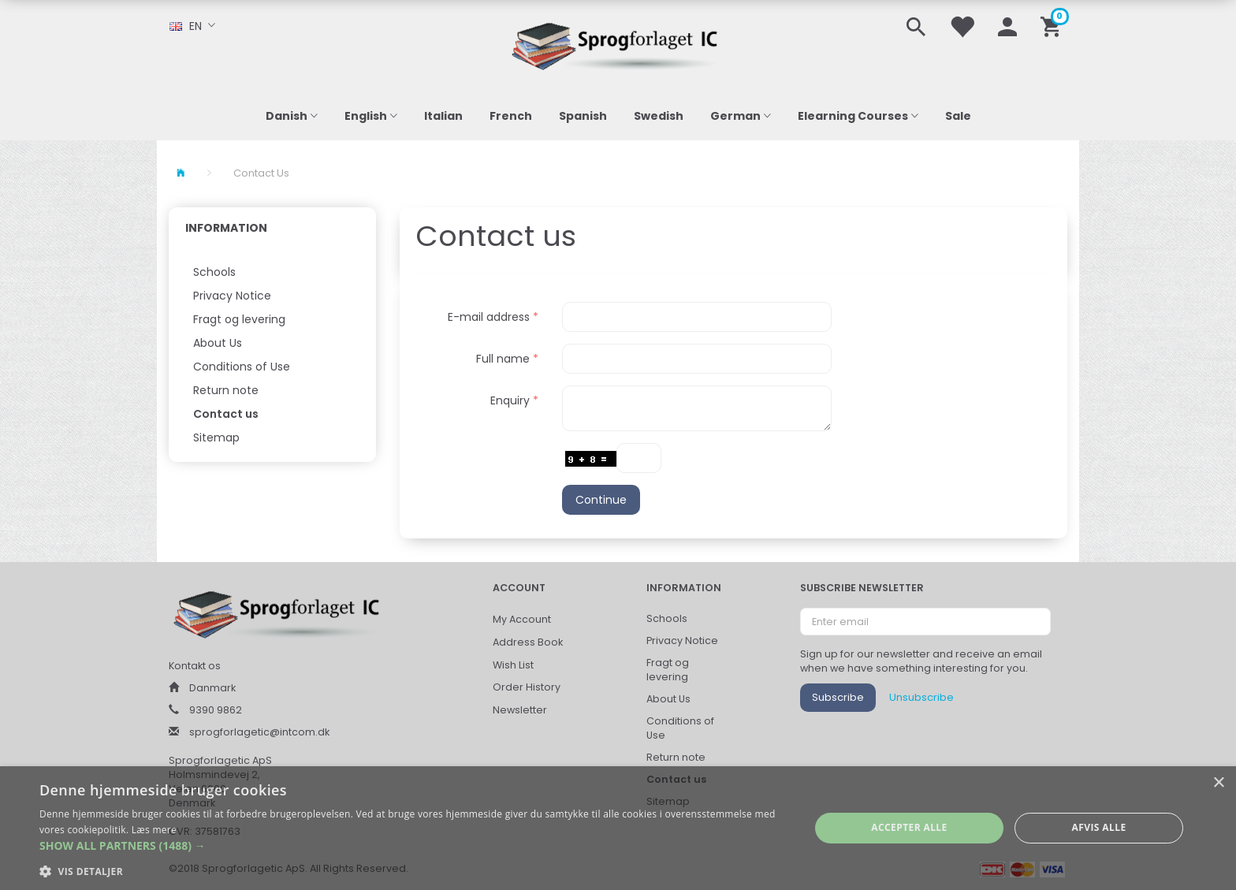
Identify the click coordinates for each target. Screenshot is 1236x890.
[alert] (618, 828)
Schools (214, 272)
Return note (226, 390)
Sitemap (216, 437)
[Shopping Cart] (1053, 25)
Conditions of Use (241, 366)
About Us (217, 343)
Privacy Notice (232, 295)
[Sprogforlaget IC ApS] (618, 43)
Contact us (226, 414)
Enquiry (510, 400)
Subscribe (838, 697)
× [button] (1218, 783)
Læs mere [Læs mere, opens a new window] (154, 829)
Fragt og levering (239, 319)
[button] (413, 846)
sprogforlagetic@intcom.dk (259, 732)
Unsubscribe (921, 697)
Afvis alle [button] (1099, 827)
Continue (601, 500)
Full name (503, 359)
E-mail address (489, 317)
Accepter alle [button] (909, 827)
